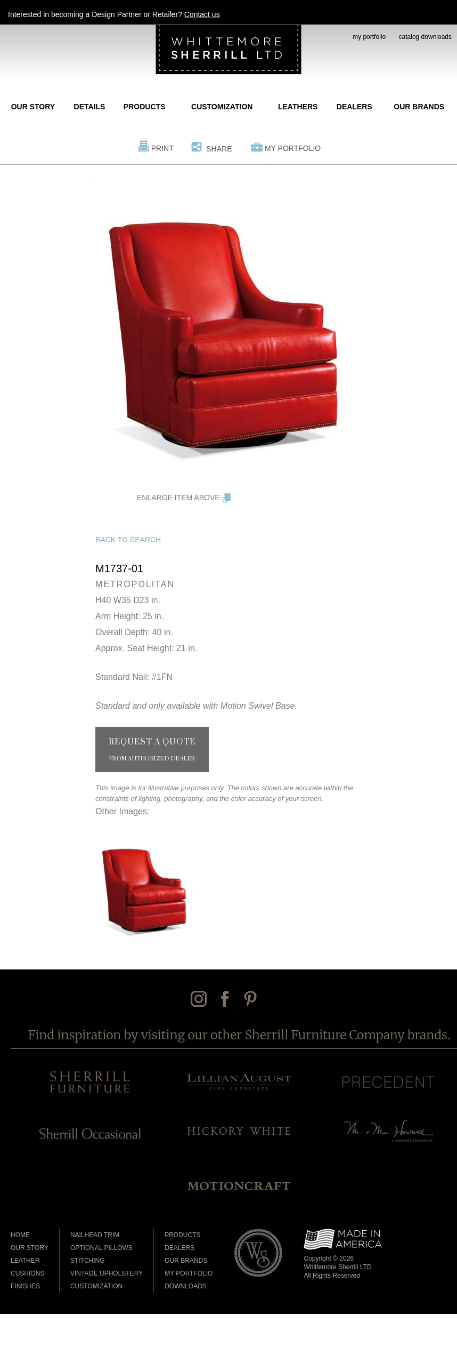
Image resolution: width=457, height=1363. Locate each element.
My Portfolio (293, 148)
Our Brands (419, 106)
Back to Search (128, 539)
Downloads (186, 1286)
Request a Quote (152, 750)
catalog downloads (425, 37)
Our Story (33, 106)
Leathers (297, 106)
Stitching (87, 1260)
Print (162, 148)
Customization (221, 106)
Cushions (27, 1273)
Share (219, 149)
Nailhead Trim (94, 1235)
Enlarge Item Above (178, 497)
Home (20, 1235)
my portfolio (369, 37)
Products (145, 106)
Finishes (25, 1286)
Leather (25, 1260)
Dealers (354, 106)
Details (89, 106)
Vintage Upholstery (106, 1273)
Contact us (202, 14)
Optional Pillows (101, 1248)
